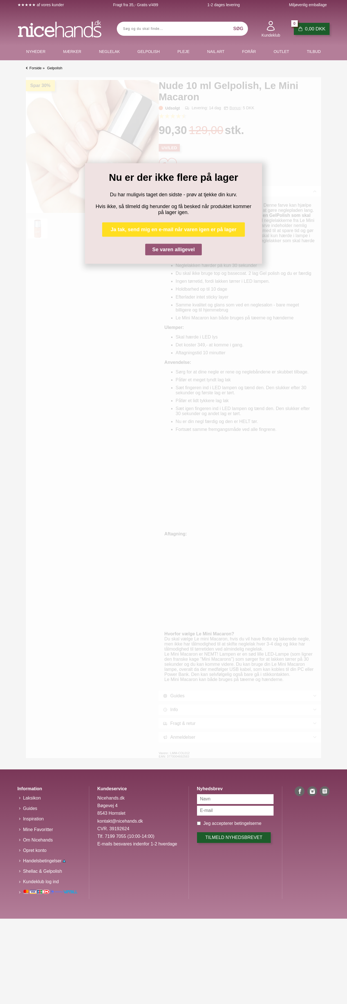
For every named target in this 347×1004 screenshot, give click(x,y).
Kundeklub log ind (41, 881)
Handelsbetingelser (44, 860)
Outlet (281, 51)
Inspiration (33, 818)
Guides (30, 808)
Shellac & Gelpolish (42, 871)
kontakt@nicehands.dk (120, 821)
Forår (249, 51)
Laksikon (32, 798)
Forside (35, 68)
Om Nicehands (38, 840)
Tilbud (314, 51)
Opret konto (35, 850)
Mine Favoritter (38, 829)
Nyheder (35, 51)
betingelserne (247, 823)
